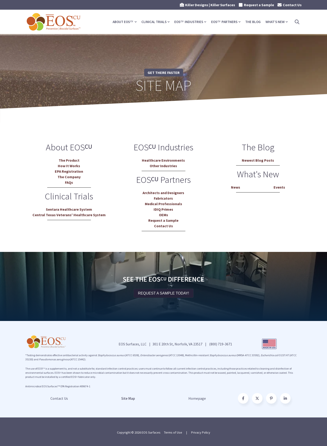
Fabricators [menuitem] (163, 198)
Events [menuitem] (279, 187)
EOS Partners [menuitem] (224, 22)
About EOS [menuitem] (123, 22)
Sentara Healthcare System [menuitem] (69, 209)
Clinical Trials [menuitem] (153, 22)
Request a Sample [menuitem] (163, 220)
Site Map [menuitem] (128, 398)
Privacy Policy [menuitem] (200, 432)
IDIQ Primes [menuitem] (163, 209)
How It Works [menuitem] (69, 165)
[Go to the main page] (54, 22)
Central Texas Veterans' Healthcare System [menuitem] (69, 215)
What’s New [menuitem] (275, 22)
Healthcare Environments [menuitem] (163, 160)
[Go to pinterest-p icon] (271, 398)
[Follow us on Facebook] (285, 398)
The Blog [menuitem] (253, 22)
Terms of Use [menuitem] (173, 432)
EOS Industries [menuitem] (188, 22)
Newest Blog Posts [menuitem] (258, 160)
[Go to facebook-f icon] (243, 398)
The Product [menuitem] (69, 160)
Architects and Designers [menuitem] (163, 192)
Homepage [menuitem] (197, 398)
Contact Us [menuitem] (163, 226)
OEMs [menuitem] (163, 215)
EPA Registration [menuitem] (69, 171)
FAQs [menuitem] (69, 182)
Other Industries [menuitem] (163, 165)
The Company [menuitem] (69, 177)
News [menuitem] (235, 187)
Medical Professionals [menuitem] (163, 203)
